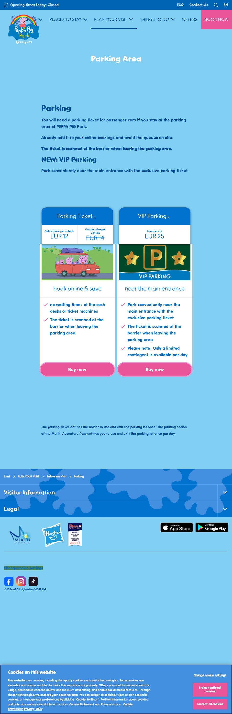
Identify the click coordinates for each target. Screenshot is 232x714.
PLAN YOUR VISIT (28, 476)
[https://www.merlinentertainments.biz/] (21, 535)
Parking (79, 476)
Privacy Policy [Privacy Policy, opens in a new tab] (33, 709)
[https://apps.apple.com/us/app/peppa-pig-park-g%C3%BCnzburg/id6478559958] (176, 527)
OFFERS (189, 19)
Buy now (77, 369)
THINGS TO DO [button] (157, 19)
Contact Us (198, 4)
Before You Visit (56, 476)
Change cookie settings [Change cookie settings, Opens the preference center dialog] (210, 675)
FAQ (180, 4)
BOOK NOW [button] (216, 19)
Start (7, 476)
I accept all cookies (210, 704)
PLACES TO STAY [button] (68, 19)
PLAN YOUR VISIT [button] (113, 19)
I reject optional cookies (210, 689)
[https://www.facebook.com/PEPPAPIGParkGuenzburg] (9, 581)
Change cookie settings (23, 568)
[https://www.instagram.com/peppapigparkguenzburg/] (21, 581)
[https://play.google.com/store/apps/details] (211, 527)
